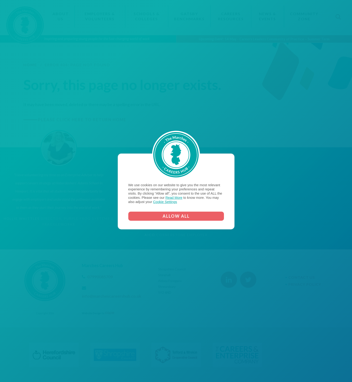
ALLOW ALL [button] (176, 216)
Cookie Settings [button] (165, 202)
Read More (173, 198)
